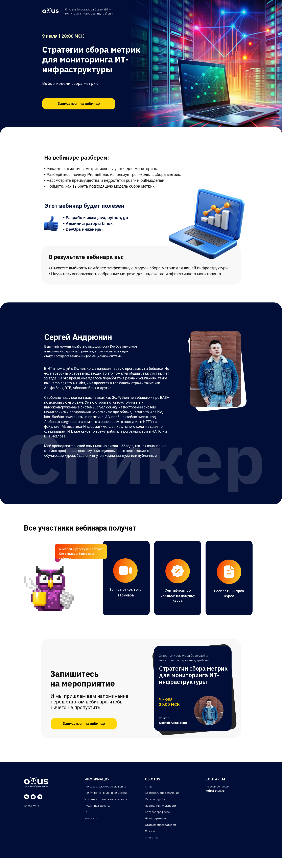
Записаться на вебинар (78, 104)
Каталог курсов (155, 799)
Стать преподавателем (160, 825)
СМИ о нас (151, 837)
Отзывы (150, 831)
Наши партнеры (155, 818)
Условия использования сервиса (106, 799)
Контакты (91, 818)
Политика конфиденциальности (106, 793)
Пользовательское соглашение (105, 786)
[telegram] (39, 796)
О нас (148, 786)
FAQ (87, 812)
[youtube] (33, 796)
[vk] (26, 796)
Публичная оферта (97, 805)
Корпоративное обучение (162, 793)
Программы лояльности (160, 805)
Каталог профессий (158, 812)
